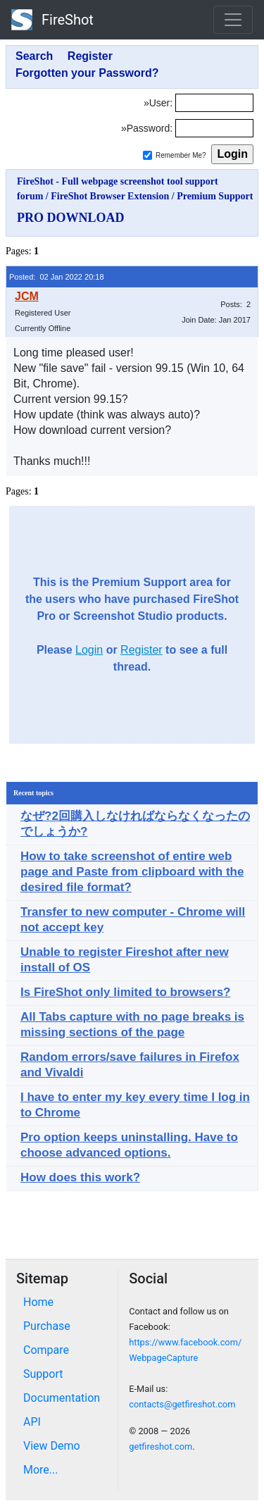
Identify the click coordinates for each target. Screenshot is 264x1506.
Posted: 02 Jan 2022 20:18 (56, 277)
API (32, 1422)
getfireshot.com (160, 1446)
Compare (46, 1350)
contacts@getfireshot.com (182, 1404)
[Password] (214, 128)
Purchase (46, 1326)
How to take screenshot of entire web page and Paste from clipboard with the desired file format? (132, 872)
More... (40, 1469)
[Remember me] (147, 155)
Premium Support (215, 196)
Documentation (61, 1398)
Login (89, 650)
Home (38, 1302)
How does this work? (80, 1177)
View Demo (51, 1445)
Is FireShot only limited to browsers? (125, 992)
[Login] (214, 103)
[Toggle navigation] (233, 20)
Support (43, 1374)
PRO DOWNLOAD (71, 218)
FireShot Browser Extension (110, 196)
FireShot (52, 19)
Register (141, 650)
